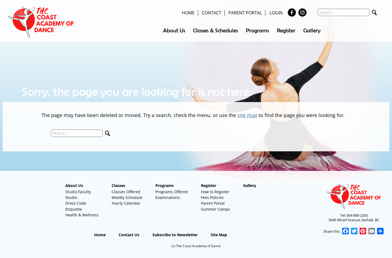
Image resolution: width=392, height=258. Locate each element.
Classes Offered (126, 191)
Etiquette (73, 209)
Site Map (219, 234)
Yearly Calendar (126, 203)
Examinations (167, 197)
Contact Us (129, 234)
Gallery (311, 30)
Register (286, 30)
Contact (211, 13)
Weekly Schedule (127, 197)
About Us (174, 30)
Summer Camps (215, 209)
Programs (257, 30)
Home (188, 13)
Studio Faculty (78, 191)
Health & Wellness (82, 215)
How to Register (215, 191)
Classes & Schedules (215, 30)
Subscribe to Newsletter (175, 234)
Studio (71, 197)
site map (247, 115)
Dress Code (75, 203)
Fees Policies (212, 197)
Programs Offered (171, 191)
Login (276, 13)
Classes (118, 185)
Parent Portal (245, 13)
